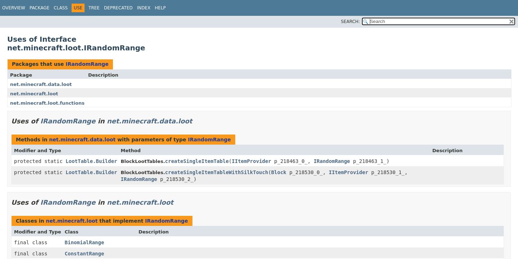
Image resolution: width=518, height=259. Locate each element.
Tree (94, 7)
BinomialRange (84, 242)
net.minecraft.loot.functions (47, 103)
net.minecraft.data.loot (41, 84)
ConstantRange (84, 253)
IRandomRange (86, 64)
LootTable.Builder (91, 161)
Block (278, 172)
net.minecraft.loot (34, 93)
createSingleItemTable (197, 161)
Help (160, 7)
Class (61, 7)
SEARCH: (350, 21)
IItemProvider (251, 161)
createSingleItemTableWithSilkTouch (216, 172)
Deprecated (118, 7)
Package (39, 7)
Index (144, 7)
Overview (13, 7)
